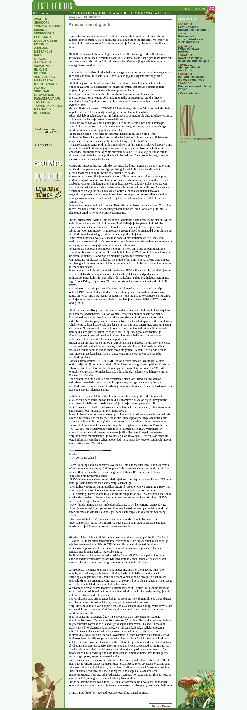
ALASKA (40, 87)
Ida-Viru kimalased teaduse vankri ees (191, 78)
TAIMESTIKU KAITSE (48, 105)
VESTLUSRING (44, 77)
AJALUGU (41, 48)
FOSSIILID (41, 44)
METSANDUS (43, 51)
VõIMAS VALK (44, 66)
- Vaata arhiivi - (188, 93)
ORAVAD (40, 58)
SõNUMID (41, 30)
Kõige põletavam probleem (189, 50)
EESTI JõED (42, 37)
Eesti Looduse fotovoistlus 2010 (45, 131)
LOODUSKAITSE (45, 40)
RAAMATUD (42, 109)
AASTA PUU (42, 62)
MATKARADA (43, 80)
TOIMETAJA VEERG (48, 26)
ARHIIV (200, 9)
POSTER (40, 73)
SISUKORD (41, 22)
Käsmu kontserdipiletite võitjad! (194, 88)
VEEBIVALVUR (44, 33)
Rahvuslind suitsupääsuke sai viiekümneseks (190, 39)
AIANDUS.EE (42, 145)
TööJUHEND (42, 102)
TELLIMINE (184, 9)
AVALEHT (41, 19)
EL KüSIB (40, 69)
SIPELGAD (41, 91)
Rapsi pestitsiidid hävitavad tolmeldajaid (193, 59)
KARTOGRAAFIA (46, 84)
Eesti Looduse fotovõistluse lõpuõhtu (193, 28)
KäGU (38, 55)
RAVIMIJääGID (44, 95)
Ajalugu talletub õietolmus (189, 69)
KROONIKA (42, 113)
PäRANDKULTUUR (47, 98)
